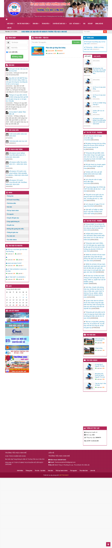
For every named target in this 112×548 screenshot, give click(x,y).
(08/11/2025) (96, 106)
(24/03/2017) (94, 43)
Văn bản (36, 23)
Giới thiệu (10, 23)
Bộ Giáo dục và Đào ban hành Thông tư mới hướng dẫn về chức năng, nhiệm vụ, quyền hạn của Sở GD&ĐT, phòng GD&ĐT (94, 279)
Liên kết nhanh (14, 311)
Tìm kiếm (76, 42)
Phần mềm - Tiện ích (41, 38)
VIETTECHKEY (64, 475)
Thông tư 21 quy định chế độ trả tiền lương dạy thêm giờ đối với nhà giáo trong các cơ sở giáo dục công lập (17, 98)
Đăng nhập (12, 38)
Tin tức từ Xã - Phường (94, 221)
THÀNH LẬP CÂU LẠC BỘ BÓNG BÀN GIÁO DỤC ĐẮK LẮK (93, 174)
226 (14, 273)
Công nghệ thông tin (13, 221)
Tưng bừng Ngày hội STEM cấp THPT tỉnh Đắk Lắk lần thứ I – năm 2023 (94, 189)
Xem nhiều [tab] (97, 56)
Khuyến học (10, 225)
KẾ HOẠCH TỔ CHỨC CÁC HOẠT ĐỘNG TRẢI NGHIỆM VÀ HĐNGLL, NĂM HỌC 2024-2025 (17, 173)
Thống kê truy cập (93, 428)
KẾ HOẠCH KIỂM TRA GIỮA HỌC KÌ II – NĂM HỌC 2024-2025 (16, 164)
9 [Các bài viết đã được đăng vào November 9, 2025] (26, 297)
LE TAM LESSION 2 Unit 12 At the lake (16, 270)
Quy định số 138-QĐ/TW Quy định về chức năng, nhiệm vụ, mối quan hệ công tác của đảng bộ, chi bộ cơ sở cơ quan (17, 81)
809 (103, 342)
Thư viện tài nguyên (15, 245)
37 (63, 53)
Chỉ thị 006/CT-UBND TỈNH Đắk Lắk (17, 113)
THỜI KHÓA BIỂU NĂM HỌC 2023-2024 (18, 135)
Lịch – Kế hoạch (74, 23)
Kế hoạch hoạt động (15, 149)
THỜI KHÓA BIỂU (14, 130)
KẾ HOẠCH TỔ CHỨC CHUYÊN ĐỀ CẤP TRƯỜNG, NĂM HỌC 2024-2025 (16, 182)
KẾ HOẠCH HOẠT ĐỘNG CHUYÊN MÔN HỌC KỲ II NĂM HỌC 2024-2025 (16, 155)
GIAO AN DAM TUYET (14, 263)
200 (14, 265)
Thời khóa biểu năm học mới (18, 141)
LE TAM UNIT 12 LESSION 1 (15, 277)
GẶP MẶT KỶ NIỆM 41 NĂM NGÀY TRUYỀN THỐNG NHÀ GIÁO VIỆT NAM (93, 211)
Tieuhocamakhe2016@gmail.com (65, 462)
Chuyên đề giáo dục (60, 23)
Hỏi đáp (90, 23)
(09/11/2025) (96, 60)
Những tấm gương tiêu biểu (15, 229)
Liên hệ (9, 28)
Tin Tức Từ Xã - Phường (94, 132)
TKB (84, 23)
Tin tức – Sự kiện (40, 470)
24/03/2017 (60, 50)
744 (103, 350)
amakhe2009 (50, 50)
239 (103, 379)
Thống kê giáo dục (12, 232)
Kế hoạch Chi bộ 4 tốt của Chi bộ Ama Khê (18, 70)
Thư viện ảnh (11, 236)
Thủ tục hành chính (13, 210)
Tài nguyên (46, 23)
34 (23, 279)
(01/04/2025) (87, 126)
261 (103, 387)
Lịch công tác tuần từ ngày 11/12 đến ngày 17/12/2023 (93, 138)
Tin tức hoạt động (23, 23)
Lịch (10, 286)
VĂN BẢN (11, 65)
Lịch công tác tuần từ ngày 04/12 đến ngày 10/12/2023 (93, 181)
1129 (54, 53)
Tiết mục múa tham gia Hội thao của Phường (16, 250)
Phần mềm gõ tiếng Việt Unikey (56, 48)
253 (103, 368)
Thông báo (10, 196)
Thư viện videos (12, 239)
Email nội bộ (99, 23)
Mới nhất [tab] (88, 56)
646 (14, 259)
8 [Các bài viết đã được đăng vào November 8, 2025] (23, 297)
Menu (10, 193)
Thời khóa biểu (11, 203)
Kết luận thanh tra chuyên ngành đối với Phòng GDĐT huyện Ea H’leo (95, 166)
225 (14, 279)
